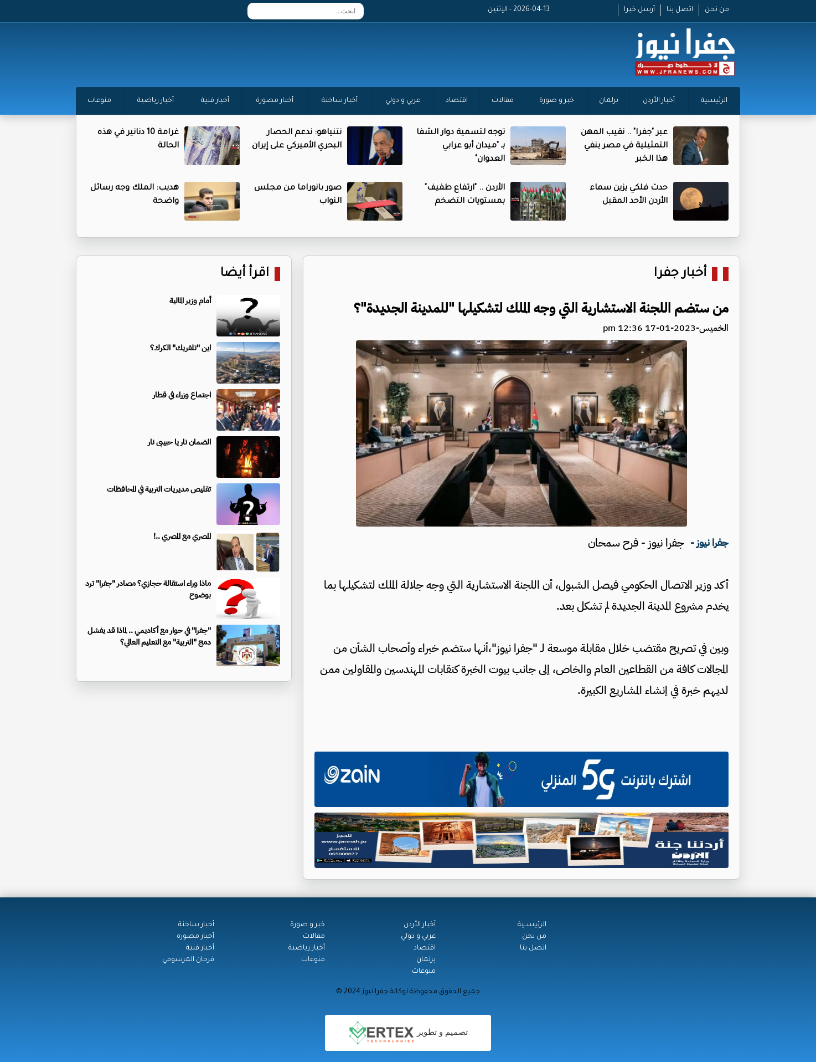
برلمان (608, 101)
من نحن (717, 10)
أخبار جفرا (680, 274)
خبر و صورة (556, 101)
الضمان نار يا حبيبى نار (179, 442)
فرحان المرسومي (188, 960)
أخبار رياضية (155, 101)
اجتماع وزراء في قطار (182, 395)
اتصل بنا (680, 10)
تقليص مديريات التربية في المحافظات (159, 489)
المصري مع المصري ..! (182, 536)
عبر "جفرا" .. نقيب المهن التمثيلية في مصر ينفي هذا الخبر (624, 146)
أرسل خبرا (639, 10)
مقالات (503, 101)
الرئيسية (714, 101)
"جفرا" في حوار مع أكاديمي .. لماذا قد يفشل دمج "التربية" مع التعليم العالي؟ (149, 636)
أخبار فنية (215, 101)
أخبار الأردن (659, 101)
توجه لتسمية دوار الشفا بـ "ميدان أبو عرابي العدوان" (460, 146)
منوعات (99, 101)
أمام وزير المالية (190, 301)
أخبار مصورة (274, 101)
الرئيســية (532, 925)
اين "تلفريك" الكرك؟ (180, 348)
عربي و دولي (402, 101)
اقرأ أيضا (244, 274)
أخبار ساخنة (340, 101)
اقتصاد (457, 101)
